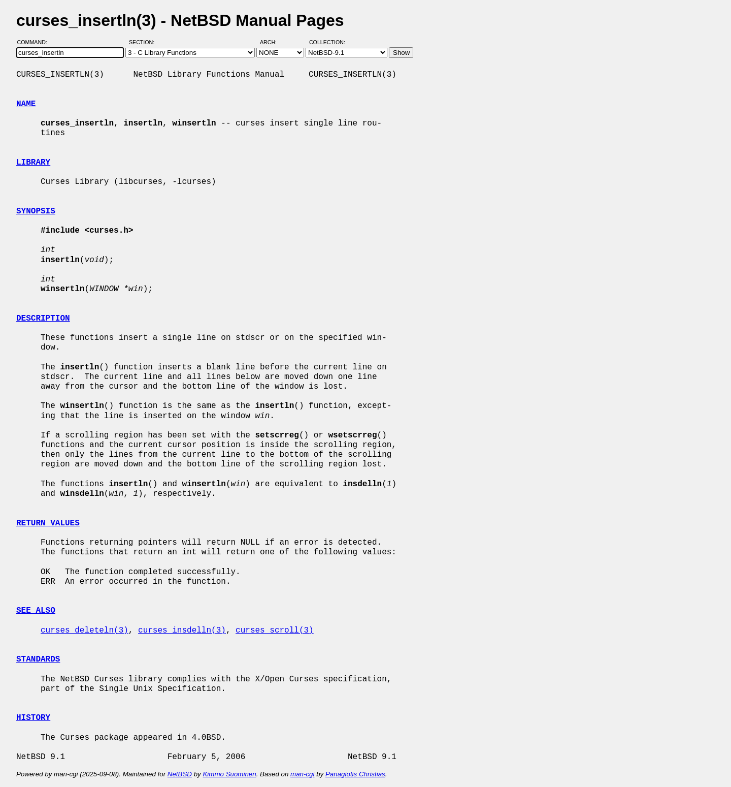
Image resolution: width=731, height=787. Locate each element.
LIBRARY (33, 162)
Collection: (327, 42)
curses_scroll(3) (275, 630)
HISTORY (33, 717)
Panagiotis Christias (355, 774)
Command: (35, 42)
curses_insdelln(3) (182, 630)
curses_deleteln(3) (84, 630)
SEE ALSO (35, 610)
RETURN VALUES (48, 523)
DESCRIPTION (43, 318)
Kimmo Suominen (229, 774)
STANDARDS (38, 659)
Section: (144, 42)
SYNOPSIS (35, 211)
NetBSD (180, 774)
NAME (26, 104)
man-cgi (302, 774)
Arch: (273, 42)
